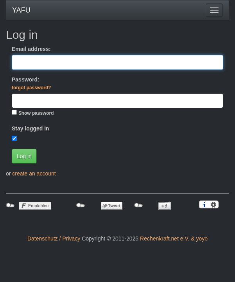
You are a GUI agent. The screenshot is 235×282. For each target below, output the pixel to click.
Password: (31, 83)
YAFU (21, 10)
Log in (24, 156)
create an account (34, 173)
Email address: (31, 49)
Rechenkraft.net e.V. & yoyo (174, 238)
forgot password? (31, 87)
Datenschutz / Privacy (53, 238)
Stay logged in (30, 128)
